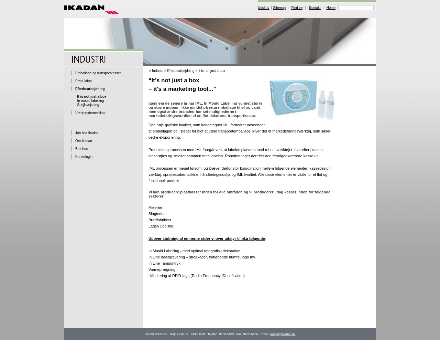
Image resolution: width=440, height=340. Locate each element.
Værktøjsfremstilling (90, 113)
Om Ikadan (83, 141)
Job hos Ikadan (87, 133)
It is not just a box (211, 71)
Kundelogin (83, 157)
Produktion (83, 81)
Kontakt (315, 8)
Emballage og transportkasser (98, 73)
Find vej (297, 8)
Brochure (82, 149)
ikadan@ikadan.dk (282, 334)
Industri (157, 71)
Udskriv (263, 8)
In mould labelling (90, 101)
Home (331, 8)
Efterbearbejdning (181, 71)
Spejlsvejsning (88, 105)
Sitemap (279, 8)
